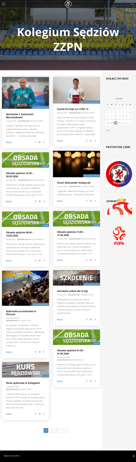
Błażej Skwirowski (37, 180)
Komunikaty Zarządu (40, 107)
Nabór (46, 376)
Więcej (9, 142)
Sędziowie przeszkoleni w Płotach (21, 313)
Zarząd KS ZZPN (36, 121)
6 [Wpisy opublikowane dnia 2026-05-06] (115, 112)
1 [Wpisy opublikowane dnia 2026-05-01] (123, 108)
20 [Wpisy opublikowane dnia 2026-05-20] (115, 119)
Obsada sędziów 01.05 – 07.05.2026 (71, 352)
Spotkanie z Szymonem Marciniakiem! (19, 116)
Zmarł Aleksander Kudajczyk (73, 182)
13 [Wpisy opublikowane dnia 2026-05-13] (115, 115)
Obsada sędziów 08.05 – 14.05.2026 (20, 234)
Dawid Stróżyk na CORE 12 (72, 109)
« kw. (108, 130)
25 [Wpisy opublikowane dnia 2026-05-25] (108, 122)
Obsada (45, 166)
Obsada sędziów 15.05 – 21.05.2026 (71, 233)
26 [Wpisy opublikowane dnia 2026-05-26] (112, 122)
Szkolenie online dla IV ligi (72, 291)
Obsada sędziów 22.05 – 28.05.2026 (20, 175)
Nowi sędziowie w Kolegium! (23, 382)
